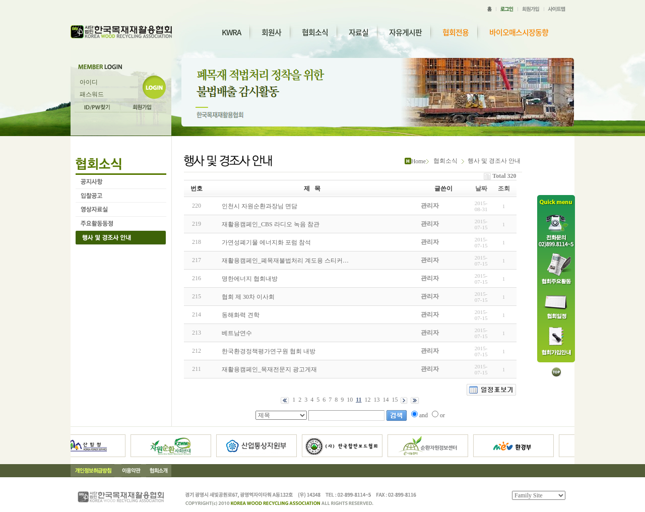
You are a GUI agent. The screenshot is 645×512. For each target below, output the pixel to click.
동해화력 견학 (241, 314)
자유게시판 (405, 32)
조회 (504, 188)
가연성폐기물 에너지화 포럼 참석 (266, 242)
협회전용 (455, 32)
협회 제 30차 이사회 (248, 296)
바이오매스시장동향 (518, 32)
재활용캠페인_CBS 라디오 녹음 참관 (270, 224)
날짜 (481, 188)
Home (418, 161)
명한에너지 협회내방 (250, 278)
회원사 (271, 32)
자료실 (358, 32)
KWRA (231, 32)
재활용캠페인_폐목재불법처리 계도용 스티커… (285, 260)
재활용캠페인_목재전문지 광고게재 (269, 369)
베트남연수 (237, 333)
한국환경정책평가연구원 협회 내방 (268, 351)
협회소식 (315, 32)
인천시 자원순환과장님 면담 (259, 206)
